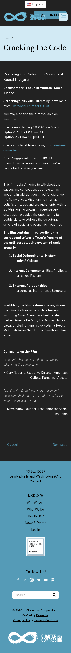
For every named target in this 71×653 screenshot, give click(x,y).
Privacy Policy (21, 620)
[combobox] (31, 595)
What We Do (35, 509)
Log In (35, 529)
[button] (35, 4)
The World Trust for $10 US (30, 106)
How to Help (35, 516)
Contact (35, 481)
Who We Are (35, 503)
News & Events (35, 523)
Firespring (42, 615)
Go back (11, 444)
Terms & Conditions (46, 620)
